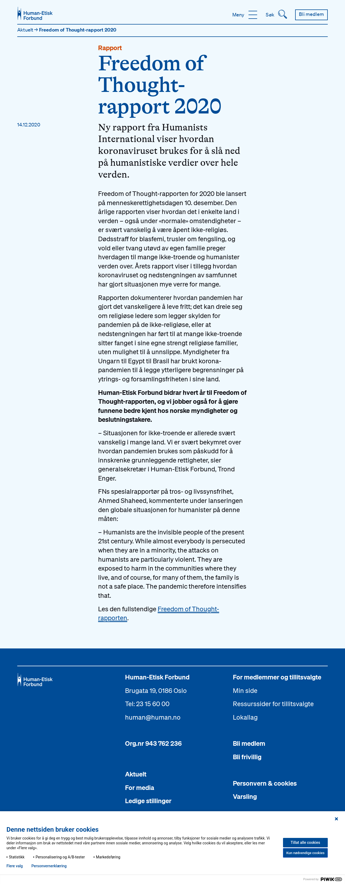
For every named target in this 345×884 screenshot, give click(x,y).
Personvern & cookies (265, 783)
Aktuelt (25, 30)
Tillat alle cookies (305, 842)
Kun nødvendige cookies (305, 853)
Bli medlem (249, 743)
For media (139, 787)
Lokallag (245, 717)
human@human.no (153, 717)
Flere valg (14, 866)
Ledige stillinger (148, 801)
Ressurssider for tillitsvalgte (273, 703)
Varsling (245, 796)
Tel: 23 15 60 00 (147, 703)
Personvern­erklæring (49, 866)
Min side (245, 690)
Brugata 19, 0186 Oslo (156, 690)
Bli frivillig (247, 757)
